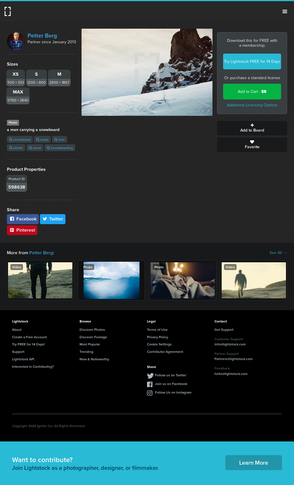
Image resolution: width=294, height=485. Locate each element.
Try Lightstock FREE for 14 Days (252, 61)
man (59, 139)
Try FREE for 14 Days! (28, 344)
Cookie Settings (159, 344)
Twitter (52, 219)
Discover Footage (93, 337)
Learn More (253, 462)
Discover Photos (92, 329)
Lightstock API (23, 359)
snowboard (19, 139)
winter (16, 147)
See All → (278, 253)
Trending (86, 351)
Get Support (223, 329)
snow (42, 139)
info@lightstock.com (230, 344)
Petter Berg (42, 35)
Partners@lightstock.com (233, 358)
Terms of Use (157, 329)
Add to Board (252, 128)
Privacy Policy (157, 337)
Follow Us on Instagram (173, 392)
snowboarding (60, 147)
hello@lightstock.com (230, 373)
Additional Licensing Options (252, 105)
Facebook (22, 219)
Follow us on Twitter (170, 375)
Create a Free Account (29, 337)
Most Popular (90, 344)
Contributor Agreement (165, 351)
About (17, 329)
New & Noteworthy (94, 359)
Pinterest (22, 230)
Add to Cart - (252, 92)
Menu (284, 11)
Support (18, 351)
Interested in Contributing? (33, 366)
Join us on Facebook (171, 383)
